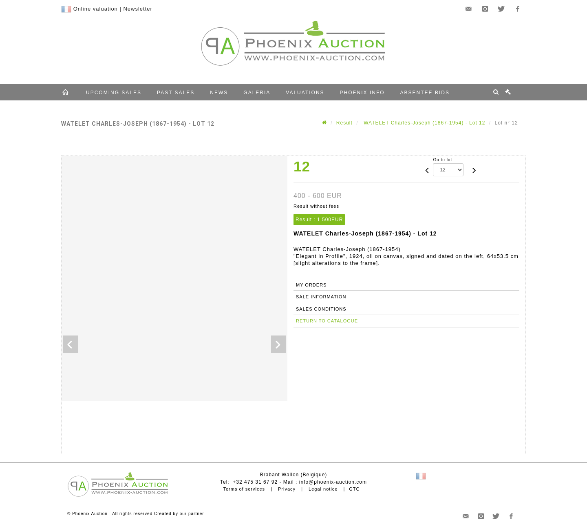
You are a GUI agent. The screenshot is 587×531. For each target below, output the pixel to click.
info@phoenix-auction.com (333, 482)
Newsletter (137, 9)
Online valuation (95, 9)
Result (344, 123)
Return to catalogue (327, 320)
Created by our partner (179, 513)
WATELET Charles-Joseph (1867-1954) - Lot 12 (423, 123)
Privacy (287, 489)
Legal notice (323, 489)
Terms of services (244, 489)
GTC (354, 489)
